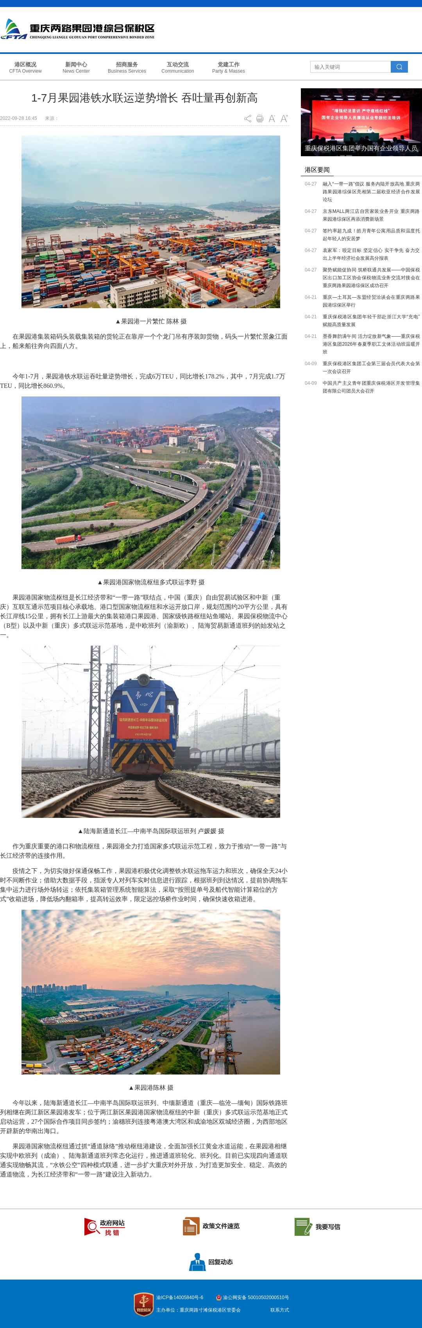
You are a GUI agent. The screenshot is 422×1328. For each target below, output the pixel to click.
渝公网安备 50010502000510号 (256, 1297)
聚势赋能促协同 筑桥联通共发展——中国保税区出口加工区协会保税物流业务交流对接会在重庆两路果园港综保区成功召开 (371, 277)
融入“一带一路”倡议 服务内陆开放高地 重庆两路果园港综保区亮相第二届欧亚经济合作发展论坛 (371, 191)
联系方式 (279, 1310)
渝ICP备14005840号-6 (179, 1297)
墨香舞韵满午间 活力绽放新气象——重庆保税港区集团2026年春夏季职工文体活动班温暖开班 (371, 344)
